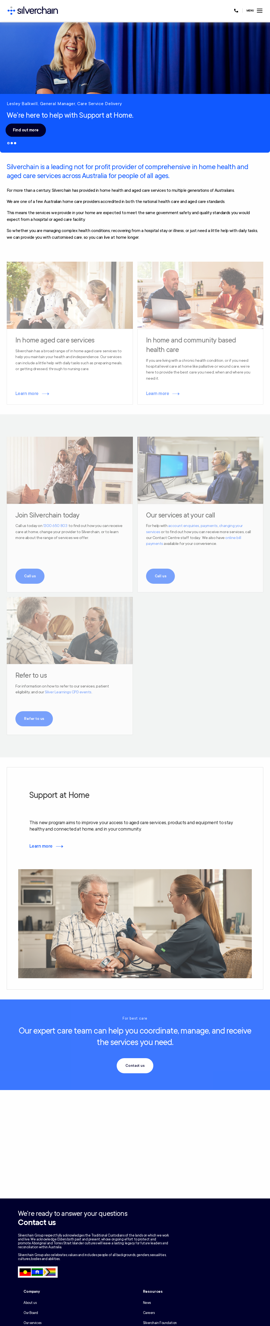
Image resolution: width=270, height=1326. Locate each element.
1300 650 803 (55, 525)
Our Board (31, 1313)
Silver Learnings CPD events (68, 692)
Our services (32, 1323)
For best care (135, 1018)
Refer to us (34, 718)
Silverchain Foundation (160, 1323)
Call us (30, 576)
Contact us (135, 1065)
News (147, 1303)
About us (30, 1303)
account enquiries (183, 525)
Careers (149, 1313)
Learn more (27, 393)
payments (209, 525)
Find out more (26, 130)
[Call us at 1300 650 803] (236, 10)
